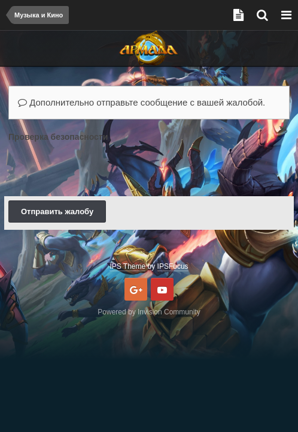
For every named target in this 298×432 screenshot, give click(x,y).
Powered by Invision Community (149, 312)
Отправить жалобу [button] (57, 211)
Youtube (162, 289)
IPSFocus (172, 266)
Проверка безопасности (58, 137)
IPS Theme (127, 266)
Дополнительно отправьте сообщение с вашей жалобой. (141, 102)
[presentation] (99, 168)
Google (135, 289)
